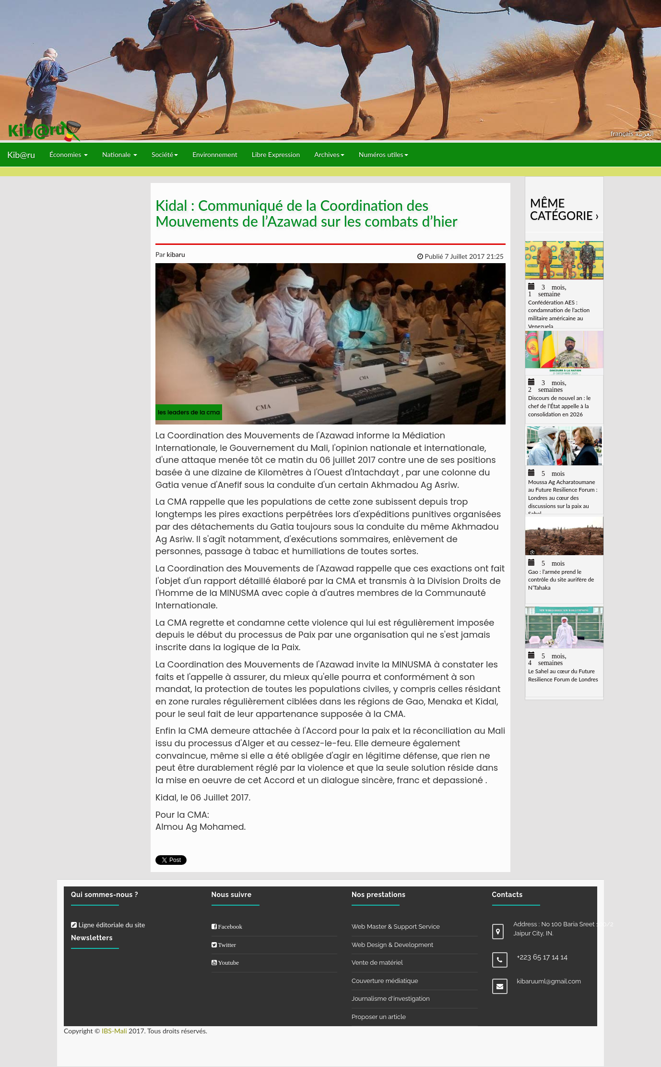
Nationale (119, 154)
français (623, 133)
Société (165, 154)
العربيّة (644, 133)
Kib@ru (21, 154)
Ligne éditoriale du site (108, 925)
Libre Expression (276, 154)
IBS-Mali (114, 1031)
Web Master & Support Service (396, 926)
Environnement (214, 154)
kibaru (175, 254)
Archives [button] (329, 154)
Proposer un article (379, 1016)
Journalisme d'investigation (391, 998)
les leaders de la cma (189, 412)
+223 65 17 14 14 (542, 957)
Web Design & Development (392, 944)
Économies (68, 154)
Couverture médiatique (385, 980)
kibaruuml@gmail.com (549, 981)
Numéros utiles (383, 154)
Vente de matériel (377, 962)
